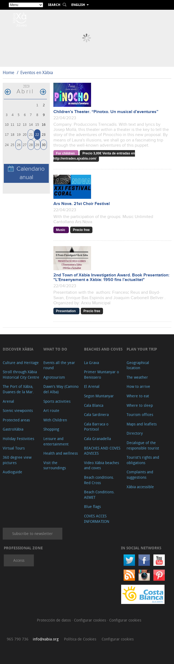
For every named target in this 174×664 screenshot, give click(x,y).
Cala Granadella (97, 438)
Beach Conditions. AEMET (99, 494)
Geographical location (138, 365)
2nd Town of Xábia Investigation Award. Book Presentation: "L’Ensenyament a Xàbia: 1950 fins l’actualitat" (111, 277)
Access (18, 560)
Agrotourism (54, 377)
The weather (137, 377)
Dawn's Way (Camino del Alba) (61, 389)
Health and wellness (60, 453)
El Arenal (91, 386)
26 (19, 144)
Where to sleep (140, 405)
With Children (55, 419)
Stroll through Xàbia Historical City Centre (21, 374)
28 (31, 144)
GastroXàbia (13, 429)
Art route (51, 410)
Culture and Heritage (21, 362)
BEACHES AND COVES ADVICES (102, 450)
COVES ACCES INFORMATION (96, 518)
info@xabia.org (46, 639)
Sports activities (56, 401)
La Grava (91, 362)
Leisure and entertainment (56, 441)
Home (8, 72)
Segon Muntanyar (99, 395)
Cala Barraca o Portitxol (96, 426)
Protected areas (16, 419)
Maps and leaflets (142, 424)
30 (44, 144)
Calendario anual (26, 173)
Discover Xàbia (18, 349)
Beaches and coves (103, 349)
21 (31, 134)
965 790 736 (17, 639)
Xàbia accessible (140, 486)
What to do (55, 349)
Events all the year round (59, 365)
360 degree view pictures (17, 460)
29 (37, 144)
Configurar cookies (90, 620)
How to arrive (138, 386)
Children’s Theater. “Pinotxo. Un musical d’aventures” (105, 111)
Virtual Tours (14, 448)
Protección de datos (54, 620)
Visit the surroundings (54, 465)
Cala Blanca (93, 405)
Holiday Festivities (18, 438)
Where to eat (138, 395)
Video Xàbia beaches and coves (101, 465)
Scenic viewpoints (18, 410)
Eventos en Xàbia (36, 72)
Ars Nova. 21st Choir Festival (81, 203)
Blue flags (92, 506)
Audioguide (12, 471)
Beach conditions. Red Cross (99, 480)
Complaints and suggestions (140, 474)
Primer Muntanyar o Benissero (101, 374)
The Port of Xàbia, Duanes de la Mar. (18, 389)
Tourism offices (140, 414)
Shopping (51, 429)
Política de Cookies (80, 639)
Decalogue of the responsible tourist (143, 445)
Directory (135, 433)
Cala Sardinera (96, 414)
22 (37, 134)
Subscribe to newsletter (32, 533)
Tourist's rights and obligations (143, 460)
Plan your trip (142, 349)
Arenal (8, 401)
